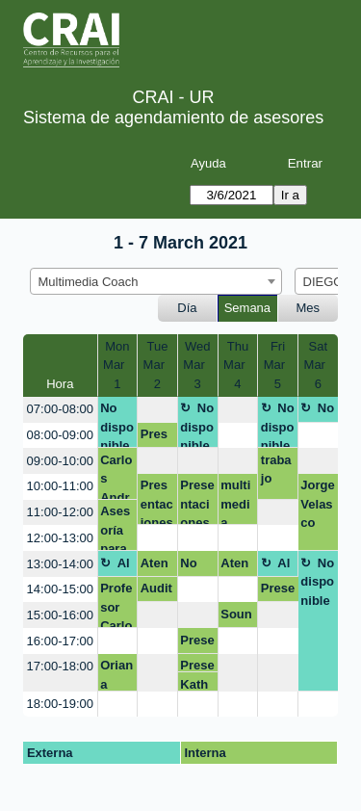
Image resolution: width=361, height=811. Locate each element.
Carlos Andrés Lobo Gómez (116, 476)
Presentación (278, 591)
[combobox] (156, 281)
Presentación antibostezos (157, 437)
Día (186, 308)
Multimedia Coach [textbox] (89, 282)
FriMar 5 (278, 365)
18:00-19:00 (60, 703)
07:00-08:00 (60, 409)
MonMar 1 (117, 365)
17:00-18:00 (60, 666)
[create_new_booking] (157, 410)
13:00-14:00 (60, 564)
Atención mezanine (236, 566)
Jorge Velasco (317, 504)
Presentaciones (157, 501)
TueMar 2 (157, 365)
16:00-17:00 (60, 641)
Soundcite (236, 617)
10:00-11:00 (60, 486)
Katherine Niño (195, 684)
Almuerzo (115, 566)
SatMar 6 (318, 365)
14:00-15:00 (60, 589)
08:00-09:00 (60, 435)
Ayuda (208, 163)
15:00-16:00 (60, 615)
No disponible (117, 424)
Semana (247, 308)
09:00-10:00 (60, 461)
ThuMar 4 (237, 365)
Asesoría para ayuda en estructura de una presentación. (117, 527)
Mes (309, 308)
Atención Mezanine (156, 566)
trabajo (276, 469)
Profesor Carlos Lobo (116, 604)
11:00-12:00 (60, 512)
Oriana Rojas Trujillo (117, 674)
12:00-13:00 (60, 538)
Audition (156, 591)
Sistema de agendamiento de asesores (173, 117)
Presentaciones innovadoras (197, 643)
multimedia (235, 501)
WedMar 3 (197, 365)
